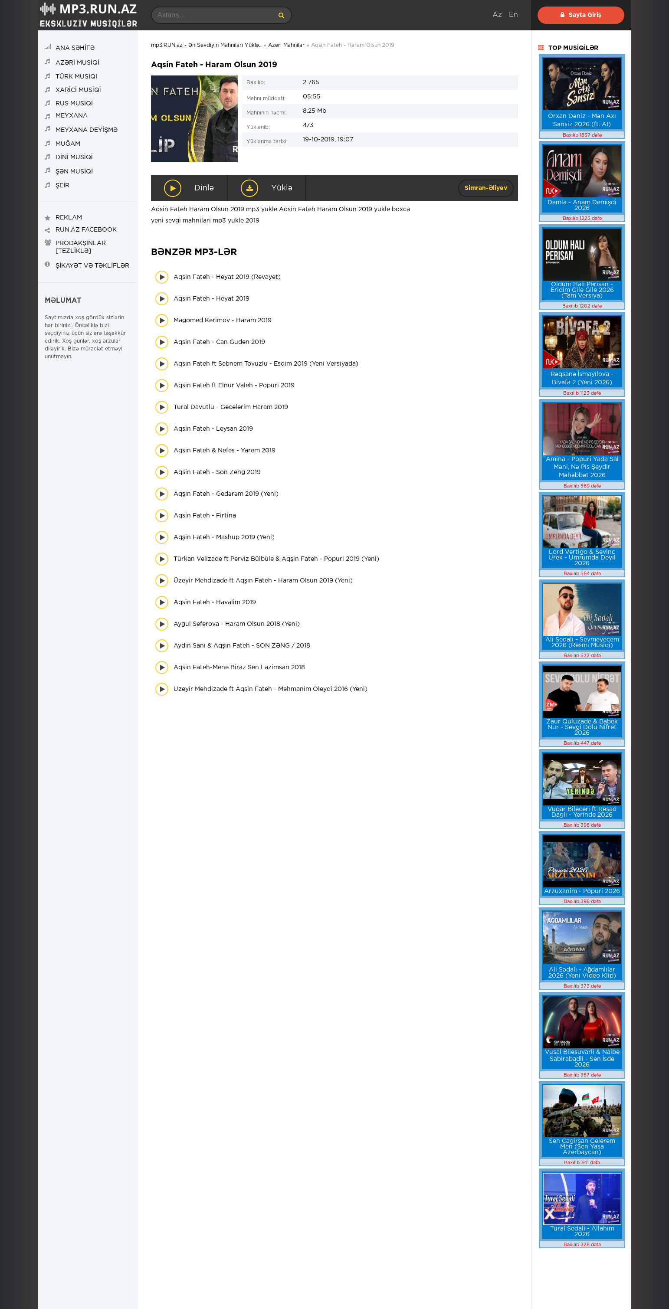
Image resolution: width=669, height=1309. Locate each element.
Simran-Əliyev (486, 188)
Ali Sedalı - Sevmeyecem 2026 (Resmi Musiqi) (582, 642)
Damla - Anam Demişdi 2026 (582, 205)
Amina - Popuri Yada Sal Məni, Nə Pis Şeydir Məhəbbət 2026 (582, 467)
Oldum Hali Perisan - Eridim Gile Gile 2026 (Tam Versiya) (582, 290)
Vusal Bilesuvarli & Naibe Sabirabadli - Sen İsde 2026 (582, 1058)
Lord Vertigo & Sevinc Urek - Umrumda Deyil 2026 (582, 558)
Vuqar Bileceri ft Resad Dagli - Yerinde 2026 (582, 812)
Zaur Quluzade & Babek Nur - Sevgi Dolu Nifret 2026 (582, 727)
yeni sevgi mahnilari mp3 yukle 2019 (205, 220)
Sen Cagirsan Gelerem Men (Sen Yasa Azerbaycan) (582, 1147)
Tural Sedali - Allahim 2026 (582, 1231)
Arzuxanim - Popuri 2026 (582, 891)
